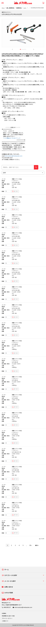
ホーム (3, 7)
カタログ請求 (8, 593)
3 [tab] (22, 49)
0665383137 (7, 607)
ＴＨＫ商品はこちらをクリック (11, 138)
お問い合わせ (8, 587)
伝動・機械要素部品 (10, 7)
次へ (30, 545)
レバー (25, 7)
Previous (12, 49)
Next (33, 49)
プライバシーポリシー (7, 618)
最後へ (37, 545)
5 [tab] (24, 49)
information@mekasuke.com (13, 156)
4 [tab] (23, 49)
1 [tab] (20, 49)
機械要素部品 (19, 7)
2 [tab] (21, 49)
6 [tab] (25, 49)
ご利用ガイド (5, 621)
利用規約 (4, 613)
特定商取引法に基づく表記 (8, 616)
